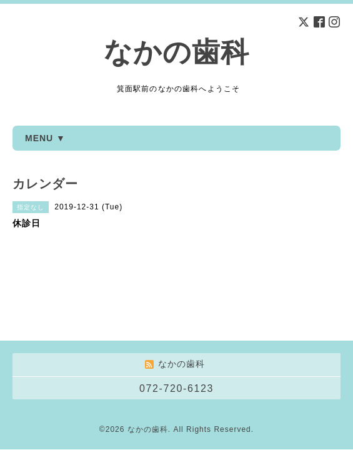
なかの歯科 (176, 52)
